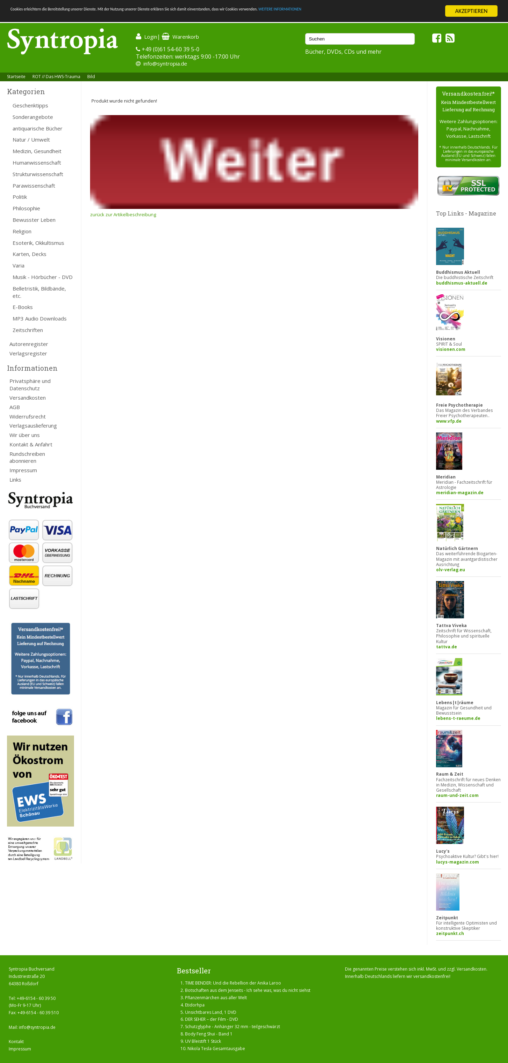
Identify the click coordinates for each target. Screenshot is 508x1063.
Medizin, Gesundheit (37, 151)
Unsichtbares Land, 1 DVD (210, 1012)
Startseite (16, 77)
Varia (18, 265)
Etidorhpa (195, 1005)
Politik (20, 196)
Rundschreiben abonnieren (27, 457)
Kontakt (16, 1042)
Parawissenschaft (34, 185)
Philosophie (26, 208)
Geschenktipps (30, 105)
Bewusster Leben (34, 219)
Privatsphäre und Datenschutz (30, 384)
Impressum (23, 470)
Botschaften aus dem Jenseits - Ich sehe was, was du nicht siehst (247, 990)
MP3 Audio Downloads (40, 318)
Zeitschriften (28, 329)
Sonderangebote (33, 116)
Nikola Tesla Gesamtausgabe (216, 1048)
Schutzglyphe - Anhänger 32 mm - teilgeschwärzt (232, 1027)
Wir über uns (24, 434)
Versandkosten (27, 397)
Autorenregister (28, 343)
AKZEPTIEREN (471, 11)
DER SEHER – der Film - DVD (211, 1019)
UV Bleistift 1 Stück (203, 1041)
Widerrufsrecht (27, 416)
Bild (91, 77)
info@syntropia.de (165, 63)
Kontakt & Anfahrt (30, 444)
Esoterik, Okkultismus (38, 242)
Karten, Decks (29, 253)
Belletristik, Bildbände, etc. (39, 292)
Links (15, 479)
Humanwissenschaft (37, 162)
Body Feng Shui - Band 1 (209, 1034)
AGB (14, 407)
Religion (22, 231)
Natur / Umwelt (31, 139)
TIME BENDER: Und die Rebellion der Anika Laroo (233, 983)
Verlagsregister (28, 353)
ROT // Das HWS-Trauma (56, 77)
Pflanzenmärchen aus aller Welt (216, 998)
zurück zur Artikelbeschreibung (123, 214)
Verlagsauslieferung (33, 425)
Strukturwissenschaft (38, 174)
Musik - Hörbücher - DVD (43, 276)
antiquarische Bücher (37, 128)
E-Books (23, 306)
